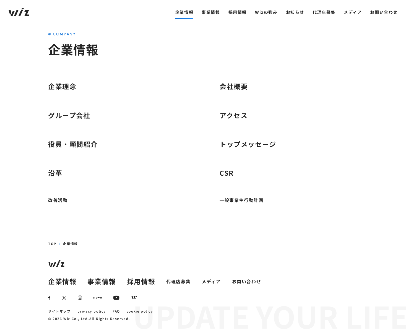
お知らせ (295, 12)
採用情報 (237, 12)
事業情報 (211, 12)
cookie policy (140, 311)
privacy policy (91, 311)
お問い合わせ (384, 12)
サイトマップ (59, 311)
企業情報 (184, 12)
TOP (52, 243)
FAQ (116, 311)
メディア (353, 12)
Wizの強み (266, 12)
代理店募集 (324, 12)
